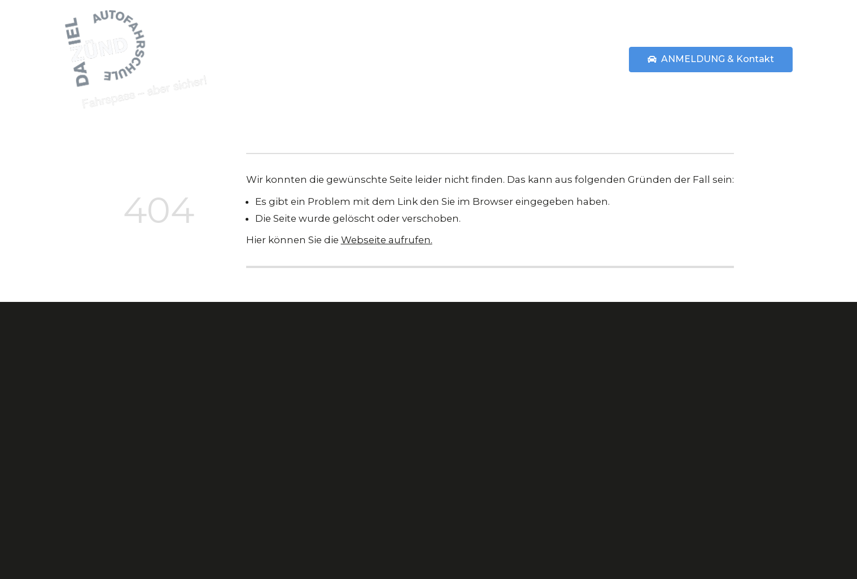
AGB (599, 400)
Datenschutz (620, 464)
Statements (585, 59)
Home (336, 59)
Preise (524, 59)
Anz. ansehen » (752, 482)
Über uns (469, 59)
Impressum (617, 443)
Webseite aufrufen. (386, 239)
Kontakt (608, 378)
